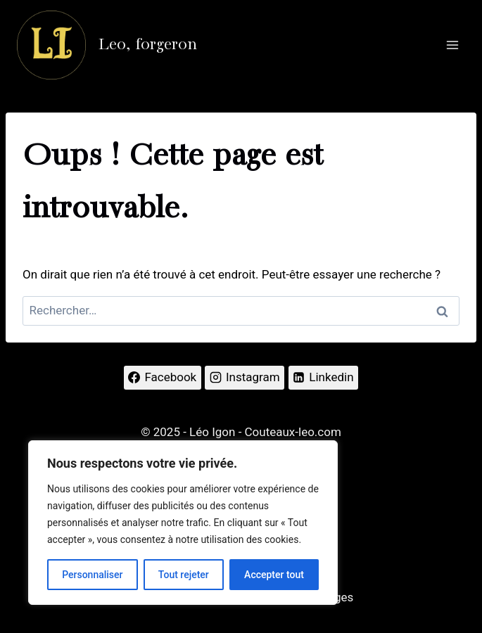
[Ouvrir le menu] (452, 45)
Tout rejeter (183, 574)
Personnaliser (92, 574)
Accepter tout (274, 574)
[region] (183, 522)
